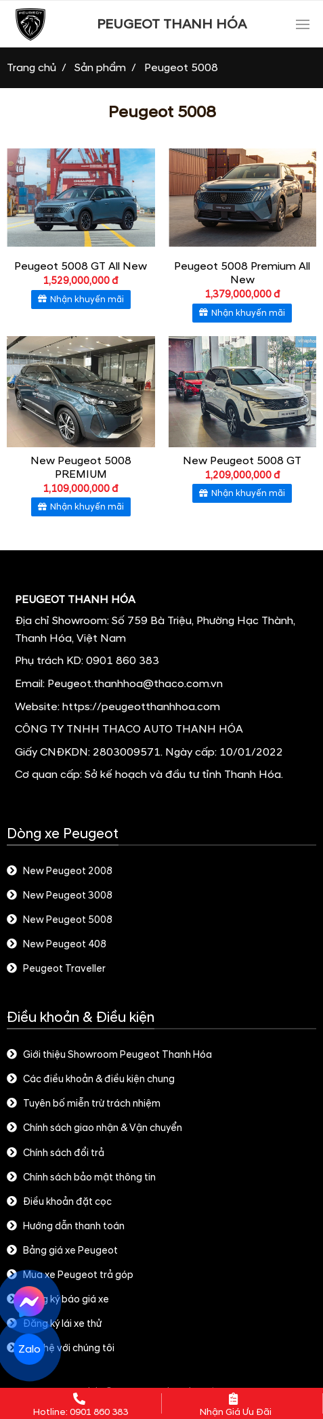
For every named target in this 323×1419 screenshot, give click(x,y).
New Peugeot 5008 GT (242, 461)
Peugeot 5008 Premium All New (242, 273)
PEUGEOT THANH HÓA (171, 24)
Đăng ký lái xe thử (54, 1324)
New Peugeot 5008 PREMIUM (80, 467)
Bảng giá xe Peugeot (62, 1251)
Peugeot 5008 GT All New (80, 266)
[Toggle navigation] (302, 24)
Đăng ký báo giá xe (58, 1300)
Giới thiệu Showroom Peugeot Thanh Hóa (109, 1055)
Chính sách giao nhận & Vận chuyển (94, 1128)
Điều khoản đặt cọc (59, 1202)
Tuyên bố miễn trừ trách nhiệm (83, 1104)
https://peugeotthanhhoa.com (141, 707)
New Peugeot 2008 (59, 871)
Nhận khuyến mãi (81, 299)
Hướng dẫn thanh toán (66, 1226)
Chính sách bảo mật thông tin (81, 1178)
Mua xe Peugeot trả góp (70, 1275)
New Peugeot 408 (56, 945)
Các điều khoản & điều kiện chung (91, 1079)
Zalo (29, 1349)
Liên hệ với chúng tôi (60, 1348)
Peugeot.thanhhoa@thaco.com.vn (135, 684)
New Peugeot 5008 (59, 920)
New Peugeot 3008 (59, 896)
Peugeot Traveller (56, 969)
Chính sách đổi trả (55, 1153)
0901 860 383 (122, 660)
